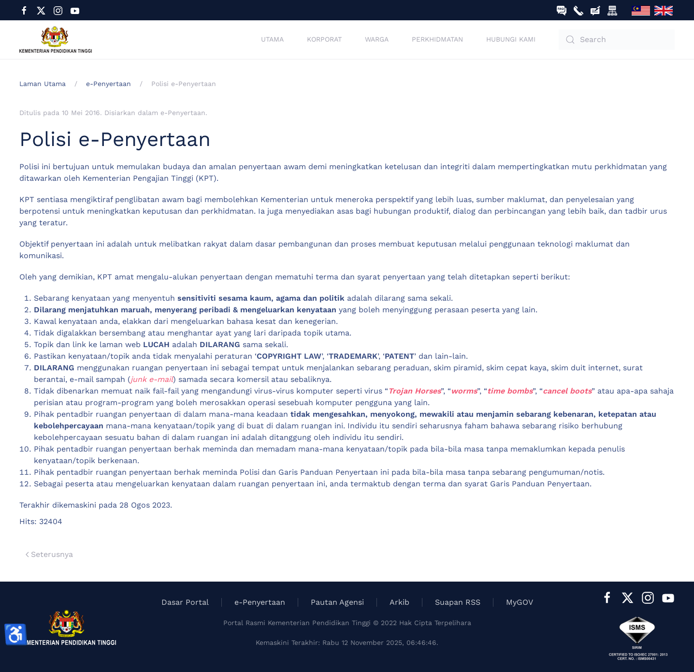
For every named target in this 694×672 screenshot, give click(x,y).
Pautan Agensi (337, 602)
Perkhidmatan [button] (437, 39)
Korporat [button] (324, 39)
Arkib (399, 602)
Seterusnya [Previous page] (49, 554)
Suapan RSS (457, 602)
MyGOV (519, 602)
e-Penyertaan (182, 113)
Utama (272, 39)
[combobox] (617, 39)
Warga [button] (377, 39)
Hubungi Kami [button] (510, 39)
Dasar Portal (185, 602)
